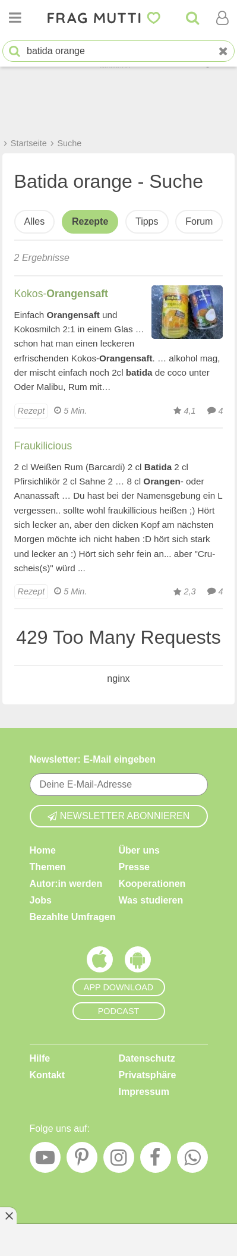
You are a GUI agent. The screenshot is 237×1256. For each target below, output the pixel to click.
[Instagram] (118, 1160)
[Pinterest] (82, 1160)
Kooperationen (152, 884)
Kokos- (61, 294)
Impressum (144, 1092)
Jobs (41, 900)
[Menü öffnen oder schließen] (15, 18)
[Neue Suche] (223, 51)
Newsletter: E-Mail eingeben (93, 759)
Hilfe (40, 1058)
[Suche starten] (14, 51)
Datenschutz (147, 1058)
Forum (199, 221)
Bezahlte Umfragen (73, 917)
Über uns (139, 850)
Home (43, 850)
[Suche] (192, 18)
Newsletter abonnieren (119, 816)
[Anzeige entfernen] (8, 1215)
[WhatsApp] (192, 1160)
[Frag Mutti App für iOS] (100, 962)
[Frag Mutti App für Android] (138, 962)
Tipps (147, 221)
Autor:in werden (66, 884)
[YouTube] (45, 1160)
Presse (134, 867)
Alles (34, 221)
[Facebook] (155, 1160)
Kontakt (47, 1075)
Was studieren (151, 900)
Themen (48, 867)
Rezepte (90, 221)
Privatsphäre (147, 1075)
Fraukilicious (43, 446)
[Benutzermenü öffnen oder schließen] (222, 18)
